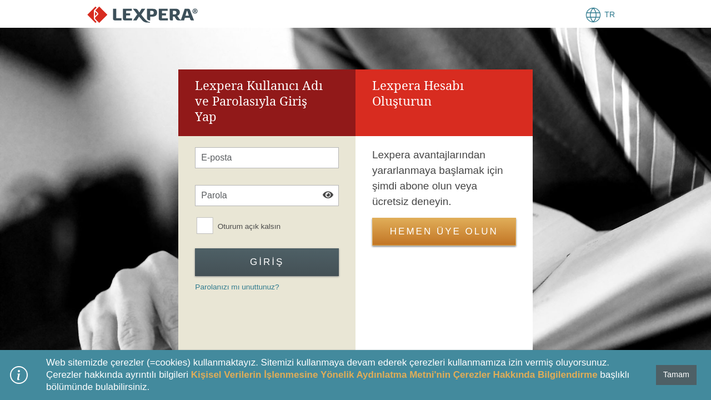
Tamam (676, 374)
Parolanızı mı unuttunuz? (237, 287)
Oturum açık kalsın (249, 227)
